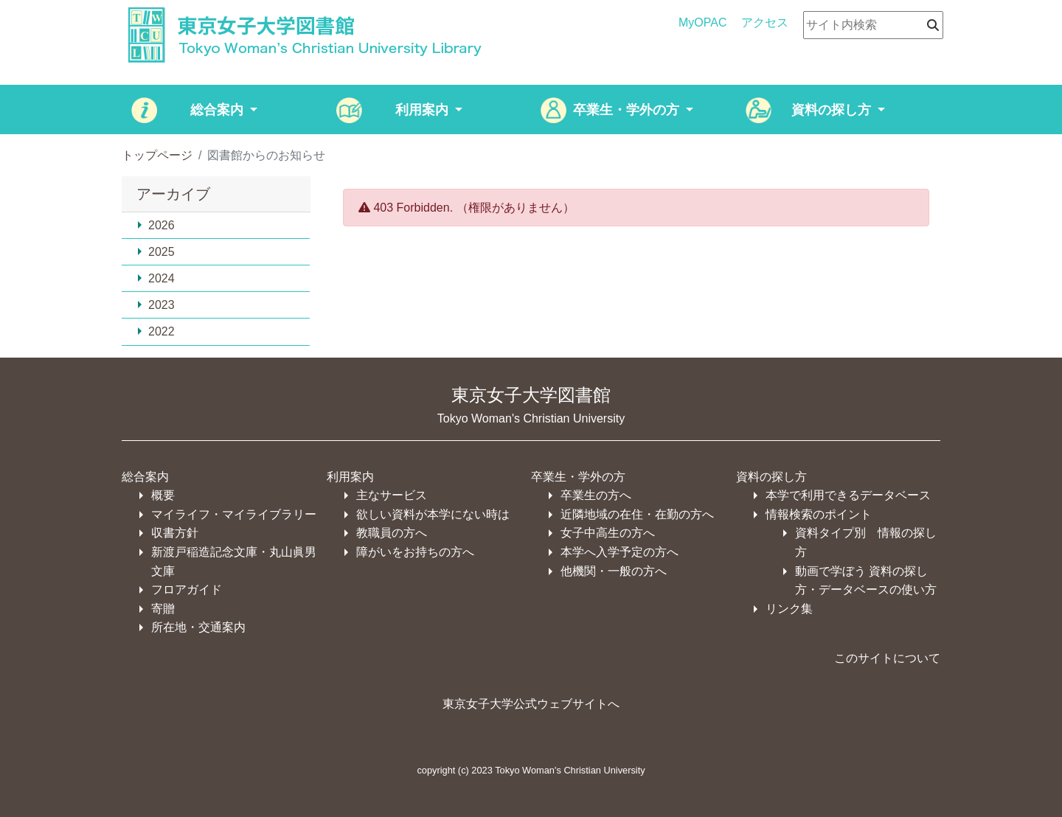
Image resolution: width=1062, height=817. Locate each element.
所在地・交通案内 (198, 627)
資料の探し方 (771, 476)
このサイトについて (887, 658)
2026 (155, 225)
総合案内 (145, 476)
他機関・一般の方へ (613, 571)
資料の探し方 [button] (833, 109)
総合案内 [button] (218, 109)
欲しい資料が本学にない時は (433, 514)
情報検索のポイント (819, 514)
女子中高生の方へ (607, 532)
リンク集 (789, 608)
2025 (155, 252)
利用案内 (350, 476)
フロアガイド (186, 589)
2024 (155, 278)
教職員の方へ (391, 532)
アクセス (764, 22)
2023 (155, 305)
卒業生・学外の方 (578, 476)
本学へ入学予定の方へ (619, 552)
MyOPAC (702, 22)
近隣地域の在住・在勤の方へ (637, 514)
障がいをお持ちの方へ (415, 552)
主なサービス (391, 495)
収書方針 (174, 532)
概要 (163, 495)
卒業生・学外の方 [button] (628, 109)
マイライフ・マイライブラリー (233, 514)
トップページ (157, 155)
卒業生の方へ (595, 495)
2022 (155, 331)
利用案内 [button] (423, 109)
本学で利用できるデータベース (848, 495)
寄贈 (163, 608)
